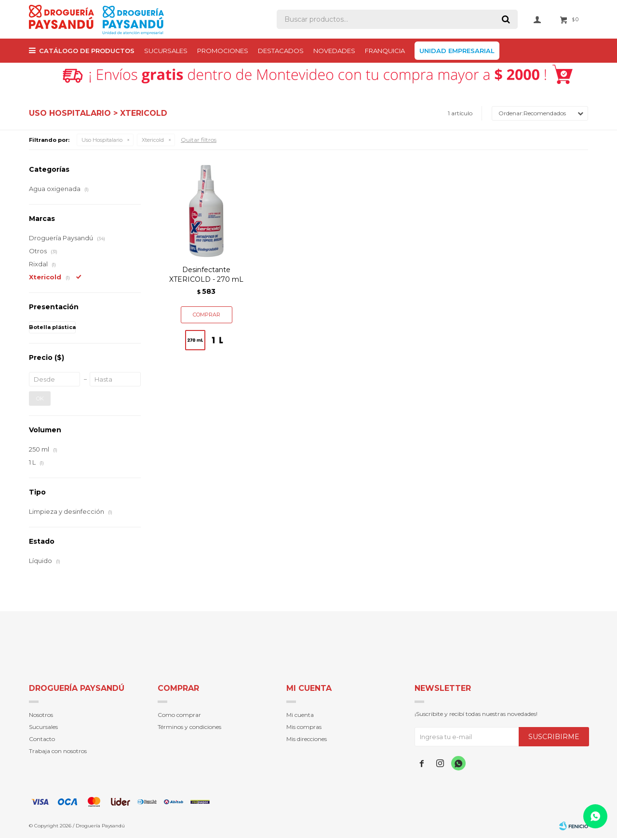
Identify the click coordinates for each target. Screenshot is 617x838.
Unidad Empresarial (457, 51)
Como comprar (179, 714)
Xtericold (153, 140)
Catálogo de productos (86, 51)
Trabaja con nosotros (58, 751)
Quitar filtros (198, 139)
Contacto (42, 738)
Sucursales (166, 51)
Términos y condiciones (189, 726)
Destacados (281, 51)
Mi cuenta (300, 714)
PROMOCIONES (222, 51)
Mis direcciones (306, 738)
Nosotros (41, 714)
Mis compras (304, 726)
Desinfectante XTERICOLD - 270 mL (206, 274)
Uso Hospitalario (101, 140)
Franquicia (385, 51)
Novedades (334, 51)
